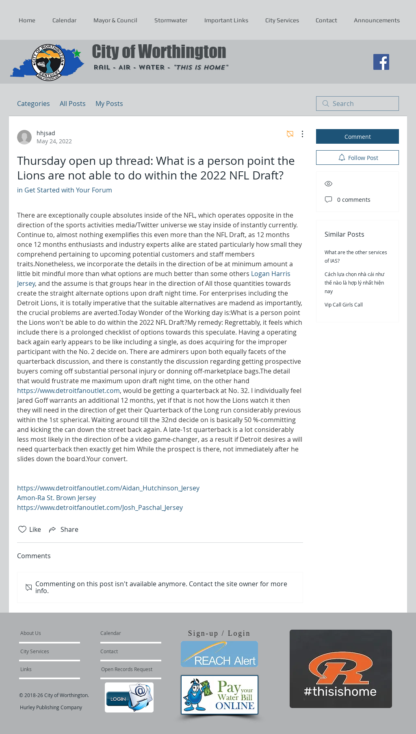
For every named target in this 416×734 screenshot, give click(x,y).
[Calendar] (123, 633)
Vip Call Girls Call (344, 304)
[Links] (42, 669)
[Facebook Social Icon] (381, 62)
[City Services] (43, 651)
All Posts (73, 103)
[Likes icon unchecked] (22, 529)
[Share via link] (63, 529)
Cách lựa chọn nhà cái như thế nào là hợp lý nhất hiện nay (354, 282)
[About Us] (51, 633)
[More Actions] (298, 134)
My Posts (109, 103)
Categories (33, 103)
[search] (357, 103)
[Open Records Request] (126, 669)
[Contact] (122, 651)
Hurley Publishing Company (51, 707)
